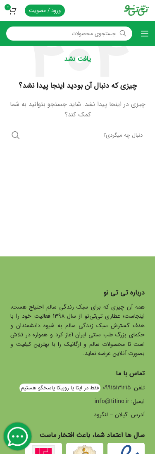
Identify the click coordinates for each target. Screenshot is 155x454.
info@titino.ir (112, 401)
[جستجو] (69, 34)
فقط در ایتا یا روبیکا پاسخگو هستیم (60, 388)
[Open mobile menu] (144, 33)
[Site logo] (136, 9)
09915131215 (117, 387)
